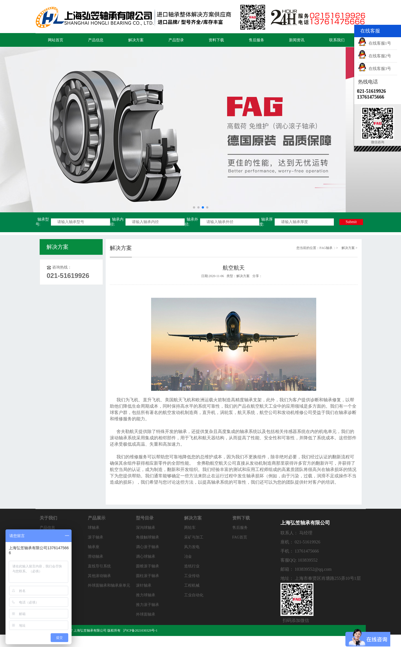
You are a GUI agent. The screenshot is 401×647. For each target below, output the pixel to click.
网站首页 (55, 40)
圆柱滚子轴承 (147, 576)
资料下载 (216, 40)
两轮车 (190, 528)
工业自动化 (193, 595)
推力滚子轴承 (147, 605)
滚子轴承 (95, 537)
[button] (194, 207)
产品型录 (176, 40)
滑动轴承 (95, 556)
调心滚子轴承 (147, 547)
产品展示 (96, 518)
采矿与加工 (193, 537)
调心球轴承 (145, 556)
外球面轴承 (145, 614)
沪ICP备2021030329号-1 (140, 630)
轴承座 (93, 547)
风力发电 (192, 547)
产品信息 (95, 40)
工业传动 (192, 576)
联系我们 (337, 40)
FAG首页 (239, 537)
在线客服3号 (374, 68)
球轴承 (93, 528)
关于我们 (48, 518)
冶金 (188, 556)
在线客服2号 (374, 56)
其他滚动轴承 (99, 576)
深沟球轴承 (145, 528)
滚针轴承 (143, 585)
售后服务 (256, 40)
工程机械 (192, 585)
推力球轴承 (145, 595)
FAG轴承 (326, 248)
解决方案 (136, 40)
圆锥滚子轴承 (147, 566)
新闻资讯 (296, 40)
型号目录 (145, 518)
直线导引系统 (99, 566)
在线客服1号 (374, 43)
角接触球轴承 (147, 537)
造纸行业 (192, 566)
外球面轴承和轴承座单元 (109, 585)
